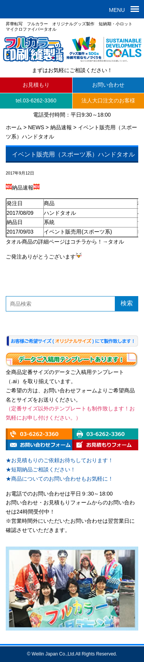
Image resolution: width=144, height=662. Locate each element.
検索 (127, 303)
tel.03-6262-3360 (36, 100)
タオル (116, 242)
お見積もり (36, 85)
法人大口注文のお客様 (108, 100)
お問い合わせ (108, 85)
